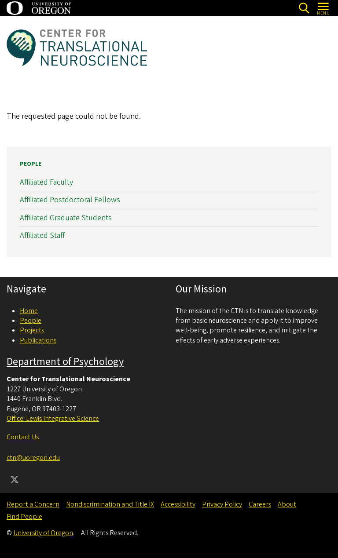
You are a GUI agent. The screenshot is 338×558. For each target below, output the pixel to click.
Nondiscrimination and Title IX (110, 504)
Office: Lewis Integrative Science (53, 418)
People (30, 164)
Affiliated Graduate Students (66, 217)
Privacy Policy (222, 504)
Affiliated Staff (42, 235)
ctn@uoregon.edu (33, 458)
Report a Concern (33, 504)
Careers (260, 504)
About (287, 504)
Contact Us (23, 437)
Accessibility (178, 504)
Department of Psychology (65, 361)
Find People (24, 517)
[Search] (303, 8)
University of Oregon (43, 533)
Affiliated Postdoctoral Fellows (70, 200)
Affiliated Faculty (46, 182)
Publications (38, 340)
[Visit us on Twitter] (14, 480)
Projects (32, 330)
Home (29, 311)
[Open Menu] (323, 8)
